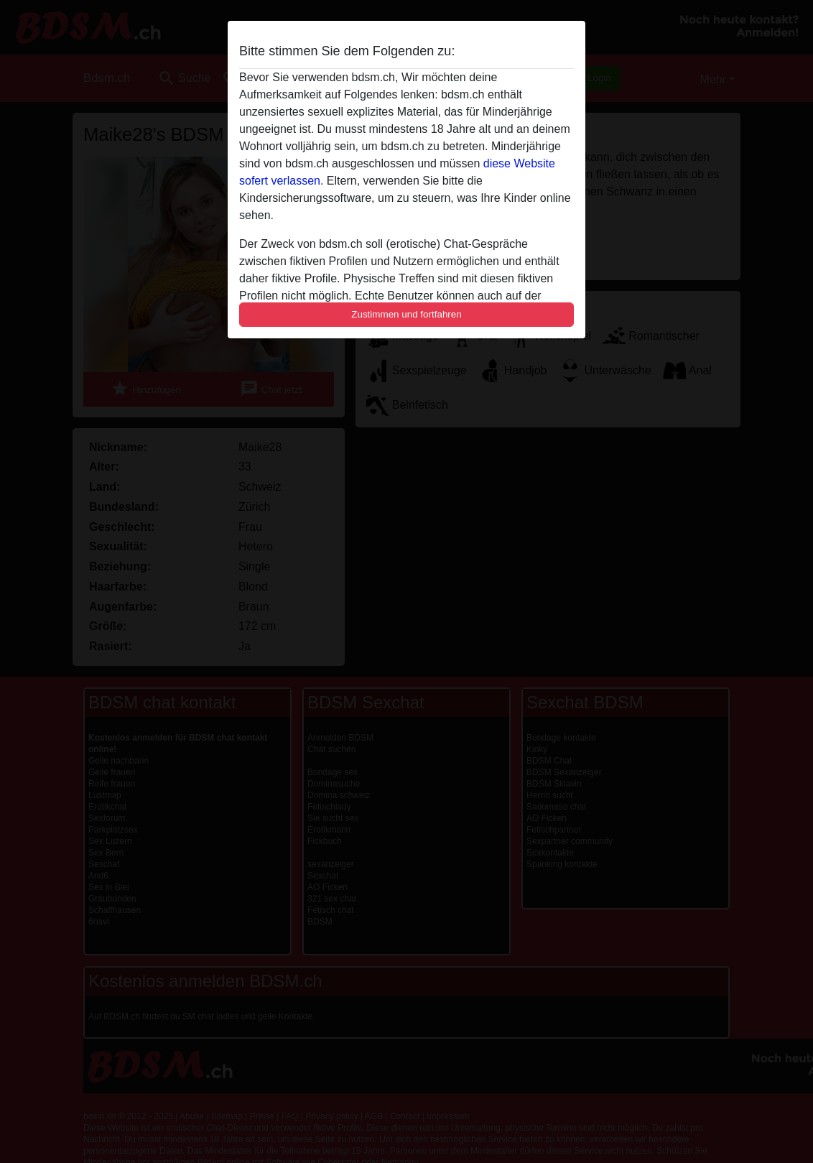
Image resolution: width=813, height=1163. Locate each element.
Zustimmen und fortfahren (406, 314)
